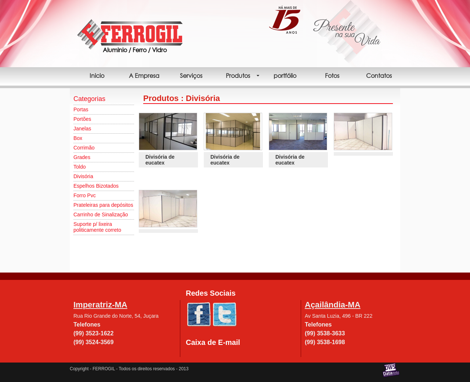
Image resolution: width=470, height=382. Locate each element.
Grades (81, 157)
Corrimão (84, 148)
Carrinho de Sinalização (100, 214)
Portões (82, 119)
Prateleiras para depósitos (103, 205)
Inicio (97, 75)
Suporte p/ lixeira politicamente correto (97, 227)
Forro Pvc (84, 195)
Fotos (332, 75)
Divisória (83, 176)
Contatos (379, 75)
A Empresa (144, 75)
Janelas (82, 128)
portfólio (285, 75)
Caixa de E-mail (213, 342)
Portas (80, 109)
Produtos (238, 75)
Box (77, 138)
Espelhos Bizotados (96, 186)
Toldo (79, 167)
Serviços (191, 75)
